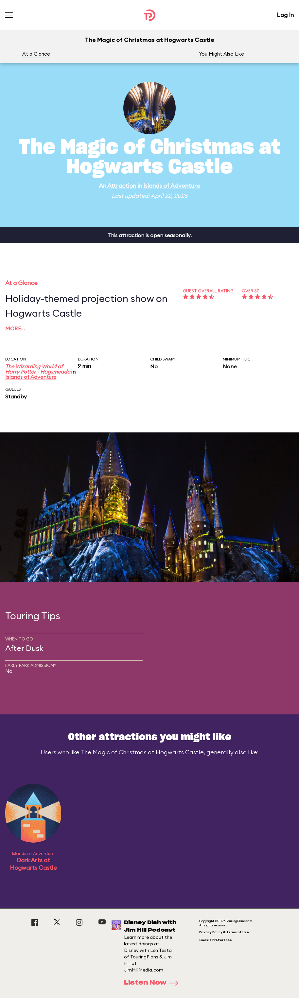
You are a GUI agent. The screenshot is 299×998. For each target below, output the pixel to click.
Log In (285, 15)
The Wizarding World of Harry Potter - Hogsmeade (37, 369)
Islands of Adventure (171, 185)
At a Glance (36, 54)
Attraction (121, 185)
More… (15, 328)
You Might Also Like (221, 54)
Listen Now (153, 983)
